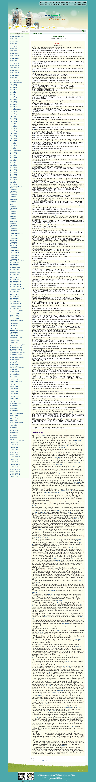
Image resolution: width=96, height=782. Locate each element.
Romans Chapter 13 (14, 254)
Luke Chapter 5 (13, 116)
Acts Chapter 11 (13, 203)
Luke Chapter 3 (13, 113)
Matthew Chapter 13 (14, 57)
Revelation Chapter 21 (15, 474)
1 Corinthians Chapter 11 (15, 277)
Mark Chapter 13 (13, 102)
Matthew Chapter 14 (14, 58)
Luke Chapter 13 (13, 130)
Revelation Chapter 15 (15, 464)
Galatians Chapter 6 (14, 318)
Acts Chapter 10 (13, 201)
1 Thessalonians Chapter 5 (16, 350)
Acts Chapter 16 (13, 211)
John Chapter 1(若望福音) (15, 150)
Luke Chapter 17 (13, 136)
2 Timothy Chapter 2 (14, 369)
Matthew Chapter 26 (14, 79)
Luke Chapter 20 (13, 142)
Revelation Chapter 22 (15, 476)
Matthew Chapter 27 (14, 80)
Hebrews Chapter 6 (14, 390)
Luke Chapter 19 (13, 140)
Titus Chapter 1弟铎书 (15, 374)
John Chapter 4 (13, 155)
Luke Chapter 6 (13, 118)
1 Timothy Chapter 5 (14, 364)
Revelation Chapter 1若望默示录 (17, 441)
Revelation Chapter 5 (14, 447)
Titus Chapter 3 (13, 378)
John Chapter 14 (13, 172)
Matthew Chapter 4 (14, 41)
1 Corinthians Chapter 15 (15, 284)
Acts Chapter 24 (13, 225)
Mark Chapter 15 (13, 106)
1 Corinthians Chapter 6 (15, 269)
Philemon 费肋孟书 (14, 379)
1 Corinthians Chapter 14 (15, 282)
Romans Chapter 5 (14, 240)
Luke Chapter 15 (13, 133)
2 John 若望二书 (13, 435)
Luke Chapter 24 (13, 148)
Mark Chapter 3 (13, 85)
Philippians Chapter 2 (14, 332)
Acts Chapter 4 (13, 191)
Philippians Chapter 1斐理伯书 (16, 330)
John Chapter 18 (13, 179)
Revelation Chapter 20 (15, 473)
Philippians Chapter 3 (14, 333)
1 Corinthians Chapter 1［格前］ (17, 260)
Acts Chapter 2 (13, 187)
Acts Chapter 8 (13, 198)
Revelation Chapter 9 (14, 454)
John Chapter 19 (13, 181)
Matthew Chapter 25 (14, 77)
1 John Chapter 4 (14, 432)
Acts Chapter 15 (13, 209)
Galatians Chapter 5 (14, 316)
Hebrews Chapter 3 (14, 384)
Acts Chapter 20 (13, 218)
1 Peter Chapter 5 (14, 420)
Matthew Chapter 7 (14, 46)
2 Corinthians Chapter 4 (15, 293)
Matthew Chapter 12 (14, 55)
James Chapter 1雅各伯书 (15, 403)
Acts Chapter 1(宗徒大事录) (16, 186)
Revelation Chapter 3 (14, 444)
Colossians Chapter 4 (14, 342)
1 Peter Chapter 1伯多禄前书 (16, 413)
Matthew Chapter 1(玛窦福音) (16, 36)
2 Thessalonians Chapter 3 (16, 356)
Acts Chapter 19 (13, 216)
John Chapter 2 (13, 152)
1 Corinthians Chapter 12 (15, 279)
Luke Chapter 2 (13, 111)
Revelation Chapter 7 (14, 451)
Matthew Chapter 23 (14, 74)
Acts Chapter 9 (13, 199)
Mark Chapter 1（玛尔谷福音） (17, 82)
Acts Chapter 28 (13, 232)
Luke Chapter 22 (13, 145)
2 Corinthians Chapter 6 (15, 296)
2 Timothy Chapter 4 (14, 373)
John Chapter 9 (13, 164)
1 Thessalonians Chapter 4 (16, 349)
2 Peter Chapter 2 (14, 424)
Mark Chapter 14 (13, 104)
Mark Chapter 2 (13, 84)
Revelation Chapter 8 (14, 452)
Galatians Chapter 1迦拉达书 (16, 310)
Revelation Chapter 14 (15, 463)
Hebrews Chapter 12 (14, 400)
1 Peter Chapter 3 (14, 417)
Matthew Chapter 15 (14, 60)
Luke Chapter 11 (13, 126)
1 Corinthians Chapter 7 (15, 271)
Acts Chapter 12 (13, 204)
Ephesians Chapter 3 (14, 323)
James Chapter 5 (13, 410)
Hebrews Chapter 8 (14, 393)
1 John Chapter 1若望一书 (15, 427)
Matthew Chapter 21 (14, 70)
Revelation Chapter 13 (15, 461)
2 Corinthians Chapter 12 (15, 306)
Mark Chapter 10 (13, 97)
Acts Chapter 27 (13, 230)
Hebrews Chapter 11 (14, 398)
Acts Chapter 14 (13, 208)
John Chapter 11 (13, 167)
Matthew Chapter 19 (14, 67)
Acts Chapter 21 (13, 220)
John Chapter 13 (13, 170)
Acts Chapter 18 (13, 215)
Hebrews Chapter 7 (14, 391)
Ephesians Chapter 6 (14, 328)
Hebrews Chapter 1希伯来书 (16, 381)
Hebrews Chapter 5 (14, 388)
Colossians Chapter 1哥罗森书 (16, 337)
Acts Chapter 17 (13, 213)
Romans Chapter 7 (14, 243)
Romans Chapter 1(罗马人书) (16, 233)
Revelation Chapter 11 (15, 458)
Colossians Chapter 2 (14, 339)
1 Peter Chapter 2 (14, 415)
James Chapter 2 (13, 405)
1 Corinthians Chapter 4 (15, 265)
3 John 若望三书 (13, 437)
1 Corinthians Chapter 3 (15, 264)
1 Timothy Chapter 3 (14, 361)
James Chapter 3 (13, 407)
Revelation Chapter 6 (14, 449)
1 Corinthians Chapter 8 (15, 272)
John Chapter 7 (13, 160)
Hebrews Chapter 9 (14, 395)
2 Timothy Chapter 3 (14, 371)
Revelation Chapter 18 (15, 469)
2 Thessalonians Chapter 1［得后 (17, 352)
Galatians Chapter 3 (14, 313)
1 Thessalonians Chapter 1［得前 (17, 344)
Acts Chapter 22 (13, 221)
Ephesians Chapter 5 (14, 327)
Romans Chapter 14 (14, 255)
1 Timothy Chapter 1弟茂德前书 (17, 357)
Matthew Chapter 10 (14, 52)
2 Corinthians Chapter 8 (15, 299)
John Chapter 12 (13, 169)
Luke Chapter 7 (13, 119)
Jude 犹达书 (12, 439)
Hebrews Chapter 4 (14, 386)
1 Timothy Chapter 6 (14, 366)
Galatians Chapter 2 (14, 311)
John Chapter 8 (13, 162)
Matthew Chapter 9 (14, 50)
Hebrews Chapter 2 (14, 383)
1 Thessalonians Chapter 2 (16, 345)
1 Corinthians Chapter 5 (15, 267)
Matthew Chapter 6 (14, 45)
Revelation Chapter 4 (14, 446)
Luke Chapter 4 (13, 114)
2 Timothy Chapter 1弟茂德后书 (17, 367)
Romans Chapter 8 (14, 245)
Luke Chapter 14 (13, 131)
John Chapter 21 (13, 184)
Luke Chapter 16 (13, 135)
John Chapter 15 (13, 174)
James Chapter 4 (13, 408)
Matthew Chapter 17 (14, 63)
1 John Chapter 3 (14, 430)
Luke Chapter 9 (13, 123)
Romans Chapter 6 (14, 242)
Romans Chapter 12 (14, 252)
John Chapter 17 (13, 177)
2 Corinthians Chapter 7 (15, 298)
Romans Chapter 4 (14, 238)
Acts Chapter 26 (13, 228)
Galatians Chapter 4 (14, 315)
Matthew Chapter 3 (14, 40)
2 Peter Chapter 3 (14, 425)
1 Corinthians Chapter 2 (15, 262)
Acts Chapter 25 (13, 226)
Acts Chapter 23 (13, 223)
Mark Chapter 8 (13, 94)
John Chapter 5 (13, 157)
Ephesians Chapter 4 (14, 325)
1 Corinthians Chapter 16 (15, 286)
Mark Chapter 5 (13, 89)
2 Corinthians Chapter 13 (15, 308)
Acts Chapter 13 (13, 206)
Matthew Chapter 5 (14, 43)
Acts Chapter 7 (13, 196)
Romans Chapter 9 (14, 247)
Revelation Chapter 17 (15, 468)
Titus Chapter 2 (13, 376)
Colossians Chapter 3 (14, 340)
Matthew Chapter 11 (14, 53)
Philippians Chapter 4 (14, 335)
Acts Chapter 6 (13, 194)
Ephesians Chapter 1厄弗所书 (16, 320)
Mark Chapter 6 (13, 91)
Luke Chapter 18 (13, 138)
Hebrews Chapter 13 (14, 401)
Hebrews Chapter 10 (14, 396)
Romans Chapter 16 (14, 259)
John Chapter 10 (13, 165)
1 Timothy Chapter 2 (14, 359)
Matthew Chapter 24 (14, 75)
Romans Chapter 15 (14, 257)
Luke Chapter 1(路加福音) (15, 109)
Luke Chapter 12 (13, 128)
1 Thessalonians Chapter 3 (16, 347)
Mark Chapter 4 (13, 87)
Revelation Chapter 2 (14, 442)
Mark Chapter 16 (13, 108)
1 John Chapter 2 (14, 429)
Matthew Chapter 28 (14, 412)
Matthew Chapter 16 (14, 62)
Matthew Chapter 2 (14, 38)
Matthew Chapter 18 (14, 65)
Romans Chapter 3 (14, 237)
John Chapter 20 (13, 182)
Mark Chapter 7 (13, 92)
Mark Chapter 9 (13, 96)
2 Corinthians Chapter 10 (15, 303)
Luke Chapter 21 (13, 143)
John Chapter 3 (13, 153)
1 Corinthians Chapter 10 (15, 276)
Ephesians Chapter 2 (14, 322)
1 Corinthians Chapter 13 (15, 281)
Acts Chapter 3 (13, 189)
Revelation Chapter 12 (15, 459)
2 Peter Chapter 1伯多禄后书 (16, 422)
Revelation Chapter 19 (15, 471)
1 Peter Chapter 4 (14, 418)
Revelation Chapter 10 (15, 456)
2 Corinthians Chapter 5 (15, 294)
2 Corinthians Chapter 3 (15, 291)
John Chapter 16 (13, 175)
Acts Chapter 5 (13, 192)
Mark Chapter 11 (13, 99)
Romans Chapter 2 (14, 235)
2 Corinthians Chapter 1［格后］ (17, 288)
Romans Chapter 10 (14, 248)
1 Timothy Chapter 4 (14, 362)
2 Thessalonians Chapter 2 (16, 354)
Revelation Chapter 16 (15, 466)
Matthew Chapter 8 (14, 48)
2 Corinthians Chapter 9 (15, 301)
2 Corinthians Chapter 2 (15, 289)
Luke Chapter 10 (13, 125)
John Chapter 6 (13, 159)
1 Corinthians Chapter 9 (15, 274)
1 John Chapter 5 (14, 434)
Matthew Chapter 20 (14, 69)
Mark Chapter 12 (13, 101)
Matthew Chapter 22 (14, 72)
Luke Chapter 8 (13, 121)
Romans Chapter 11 (14, 250)
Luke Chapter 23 (13, 147)
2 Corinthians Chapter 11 (15, 305)
